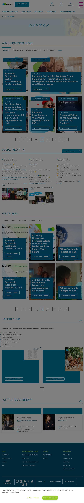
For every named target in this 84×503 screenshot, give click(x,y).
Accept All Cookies (50, 498)
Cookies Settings (33, 498)
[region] (42, 495)
